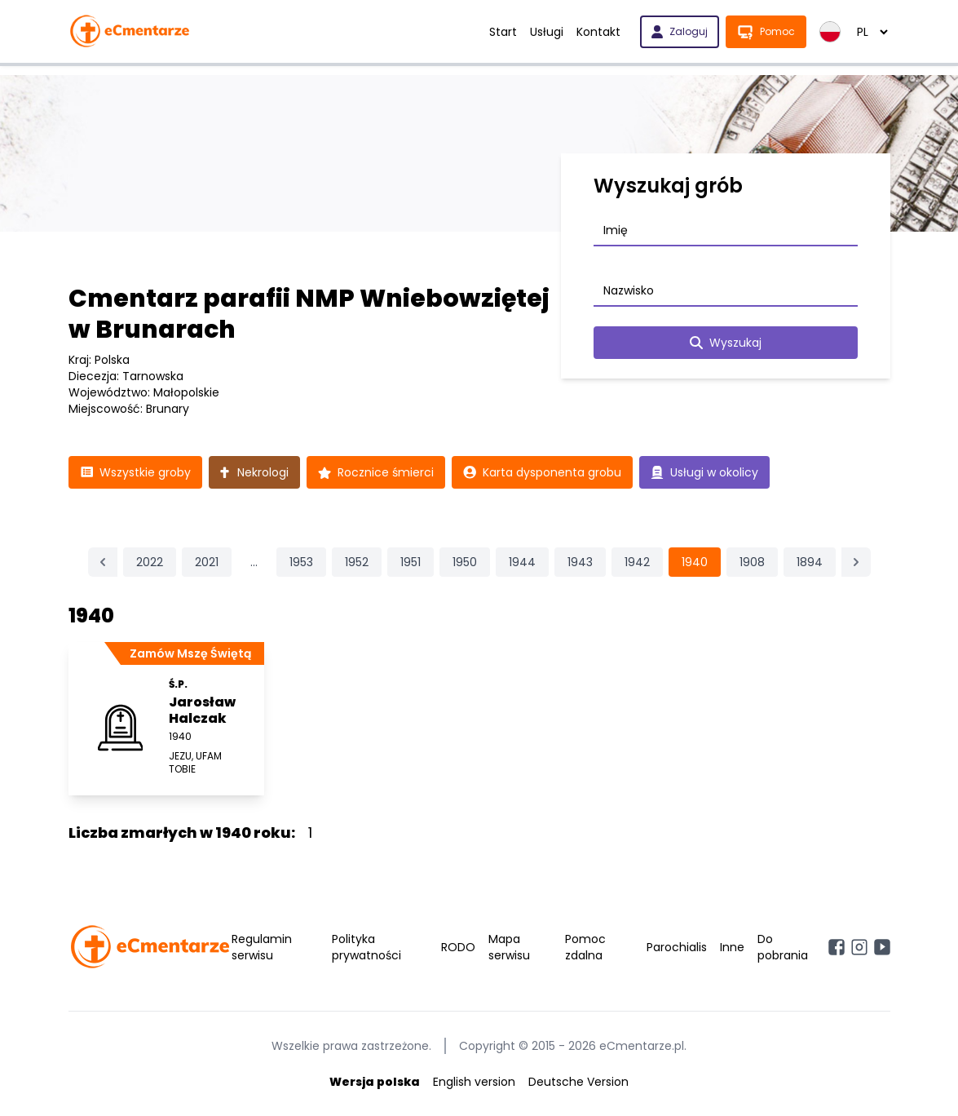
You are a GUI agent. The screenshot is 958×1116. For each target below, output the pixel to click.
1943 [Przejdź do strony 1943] (580, 562)
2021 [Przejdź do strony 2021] (207, 562)
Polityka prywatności (366, 947)
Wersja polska (374, 1082)
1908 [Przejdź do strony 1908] (752, 562)
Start (503, 32)
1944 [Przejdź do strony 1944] (522, 562)
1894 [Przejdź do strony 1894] (810, 562)
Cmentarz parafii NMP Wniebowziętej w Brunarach (309, 314)
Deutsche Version (578, 1082)
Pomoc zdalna (585, 947)
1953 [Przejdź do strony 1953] (301, 562)
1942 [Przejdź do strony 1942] (637, 562)
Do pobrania (782, 947)
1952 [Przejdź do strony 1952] (357, 562)
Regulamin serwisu (262, 947)
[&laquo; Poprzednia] (102, 562)
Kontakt (598, 32)
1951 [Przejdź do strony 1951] (410, 562)
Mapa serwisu (509, 947)
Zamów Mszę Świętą (190, 653)
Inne (732, 947)
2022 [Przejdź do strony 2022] (149, 562)
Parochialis (677, 947)
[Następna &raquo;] (856, 562)
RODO (458, 947)
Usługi (546, 32)
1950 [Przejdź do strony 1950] (465, 562)
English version (474, 1082)
